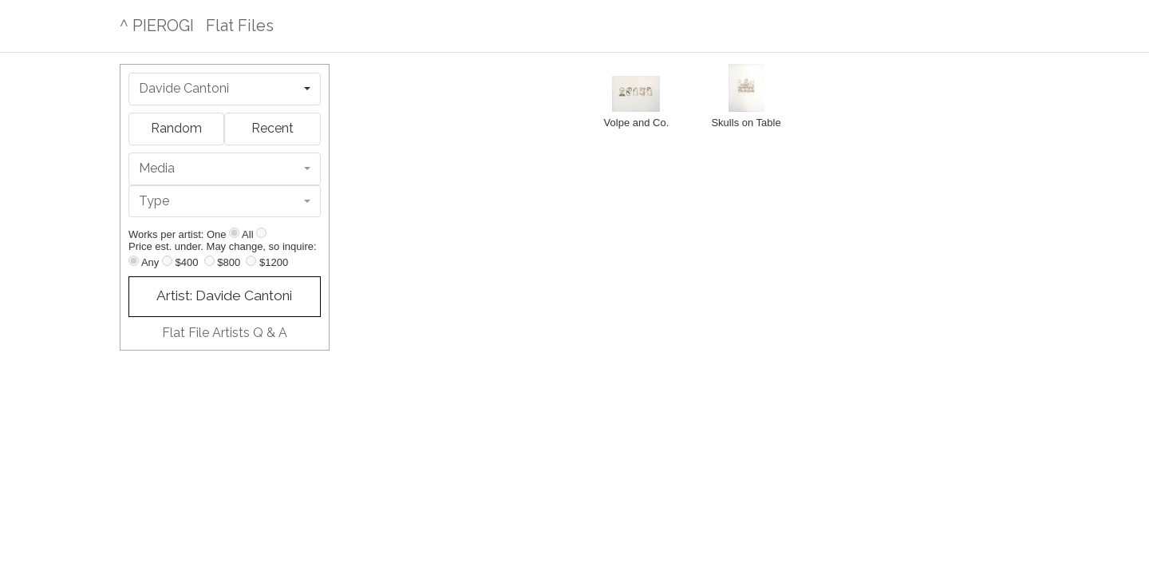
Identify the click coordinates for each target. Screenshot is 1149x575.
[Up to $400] (167, 261)
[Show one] (234, 233)
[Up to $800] (209, 261)
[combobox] (224, 89)
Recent (272, 128)
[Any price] (133, 261)
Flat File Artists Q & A (224, 332)
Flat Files (240, 25)
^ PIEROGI (157, 25)
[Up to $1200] (251, 261)
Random (176, 128)
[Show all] (261, 233)
